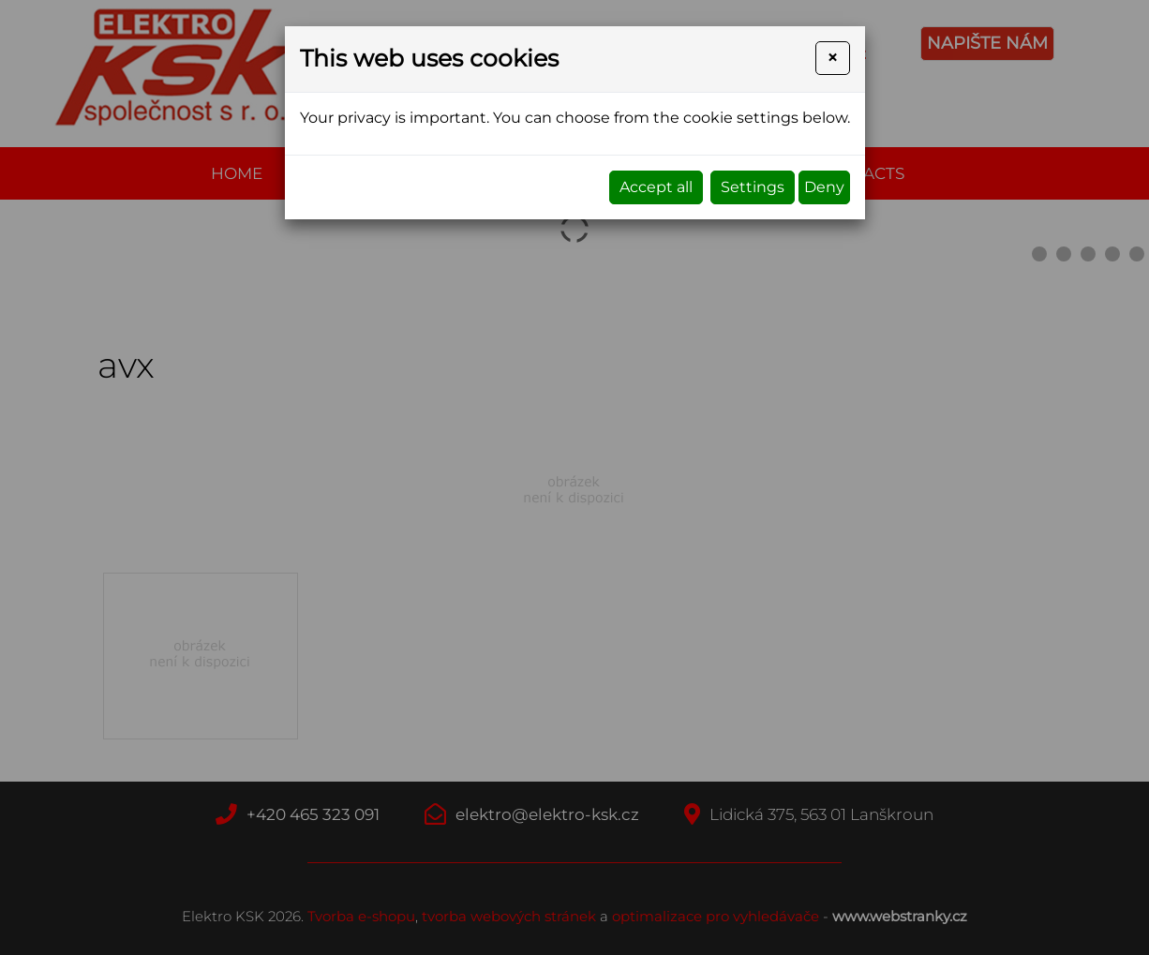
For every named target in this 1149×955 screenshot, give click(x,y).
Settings (752, 187)
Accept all (656, 187)
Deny (824, 187)
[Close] (832, 58)
